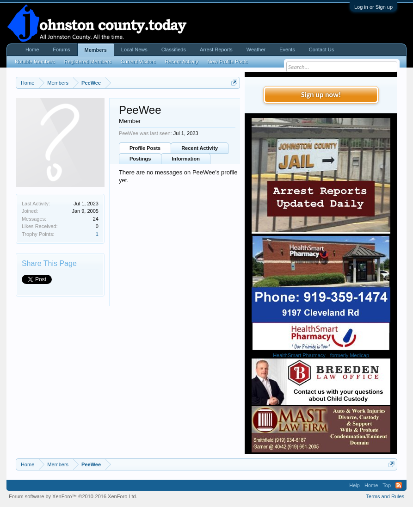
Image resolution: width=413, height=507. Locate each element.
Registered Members (87, 61)
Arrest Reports (216, 49)
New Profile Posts (228, 61)
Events (287, 49)
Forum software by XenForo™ (73, 496)
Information (186, 158)
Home (32, 49)
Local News (134, 49)
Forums (61, 49)
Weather (256, 49)
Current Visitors (138, 61)
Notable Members (35, 61)
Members (96, 50)
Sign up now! (321, 94)
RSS (398, 485)
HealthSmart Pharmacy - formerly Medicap (321, 355)
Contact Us (321, 49)
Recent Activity (199, 148)
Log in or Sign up (373, 7)
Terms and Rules (385, 496)
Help (354, 485)
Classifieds (173, 49)
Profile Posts (144, 148)
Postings (140, 158)
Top (386, 485)
